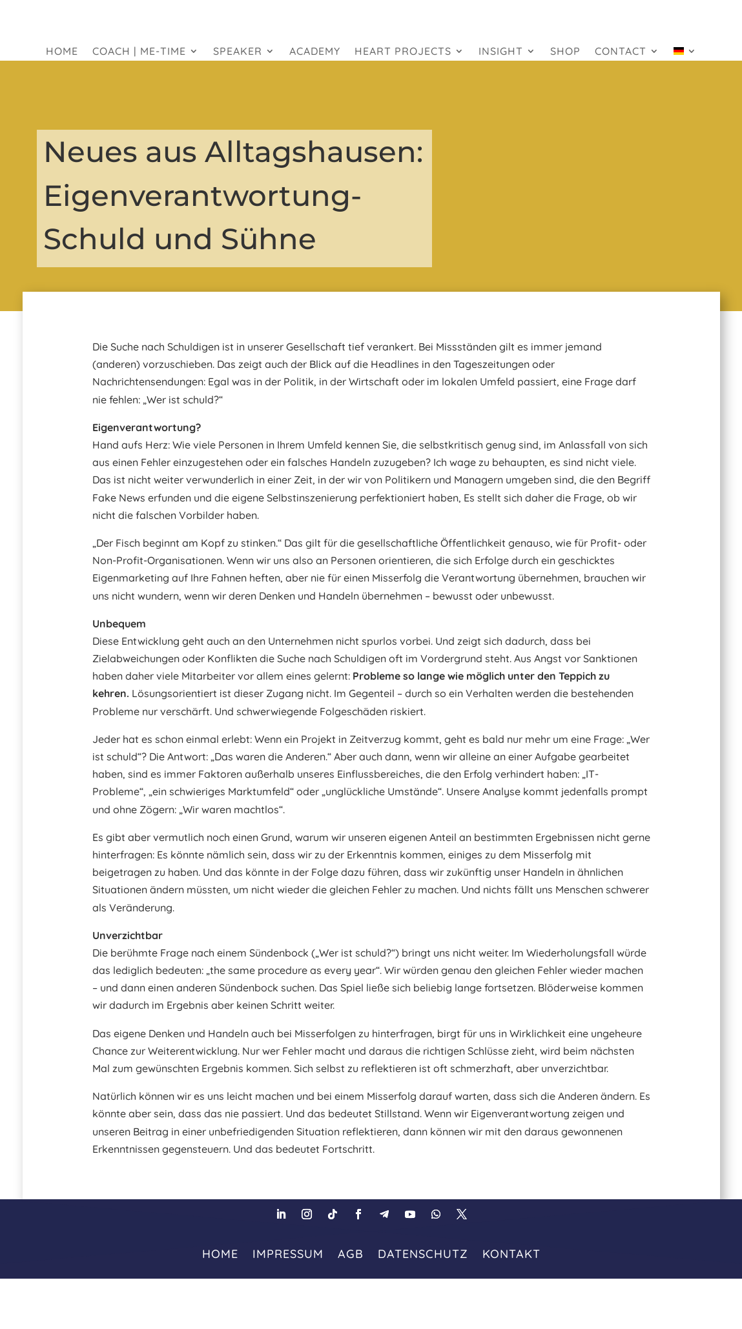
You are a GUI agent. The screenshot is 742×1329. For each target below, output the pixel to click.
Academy (314, 51)
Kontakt (511, 1252)
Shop (565, 51)
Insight (501, 51)
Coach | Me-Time (139, 51)
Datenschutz (423, 1252)
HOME (62, 51)
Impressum (288, 1252)
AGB (351, 1252)
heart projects (403, 51)
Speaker (237, 51)
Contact (620, 51)
